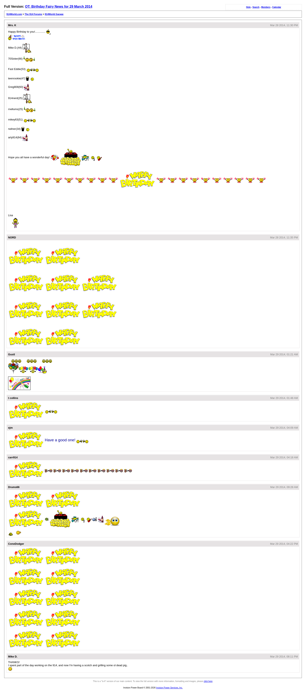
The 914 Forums (33, 14)
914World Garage (54, 14)
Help (248, 7)
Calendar (276, 7)
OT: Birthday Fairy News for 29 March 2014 (58, 6)
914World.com (14, 14)
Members (265, 7)
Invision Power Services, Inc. (169, 688)
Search (255, 7)
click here (208, 681)
